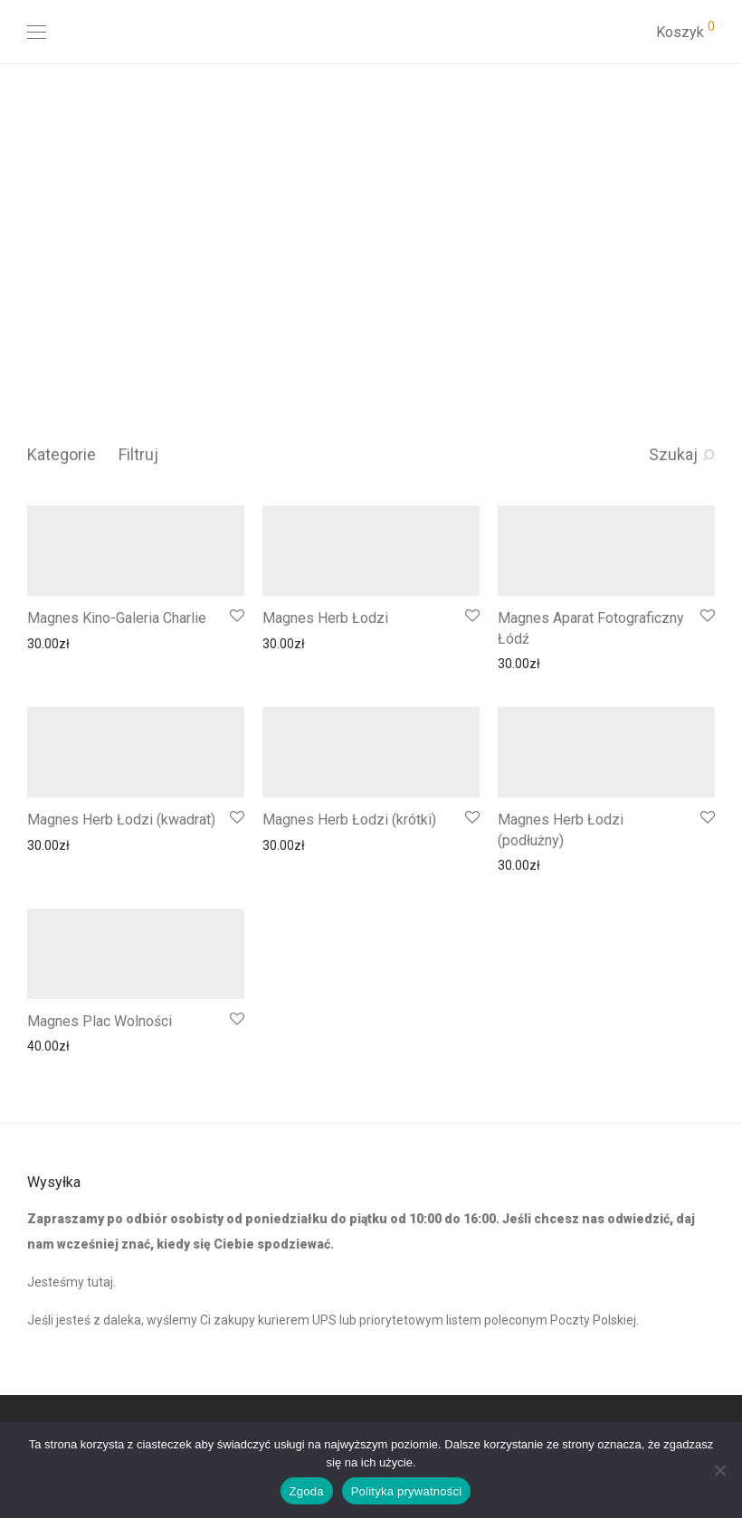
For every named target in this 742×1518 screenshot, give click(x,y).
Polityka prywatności (406, 1491)
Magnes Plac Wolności (99, 1021)
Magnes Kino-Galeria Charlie (116, 618)
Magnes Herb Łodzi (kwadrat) (121, 819)
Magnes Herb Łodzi (325, 618)
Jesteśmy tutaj (70, 1282)
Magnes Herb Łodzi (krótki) (349, 819)
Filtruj (138, 454)
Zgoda (307, 1491)
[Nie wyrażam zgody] (719, 1470)
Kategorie (61, 454)
